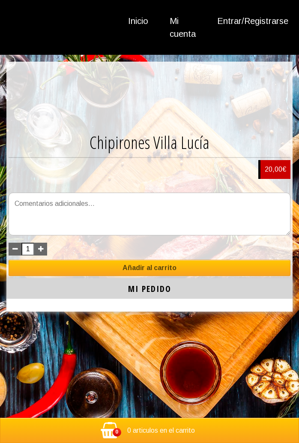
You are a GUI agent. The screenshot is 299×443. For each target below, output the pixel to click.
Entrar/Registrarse (252, 21)
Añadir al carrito (149, 267)
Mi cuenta (183, 27)
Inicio (138, 21)
